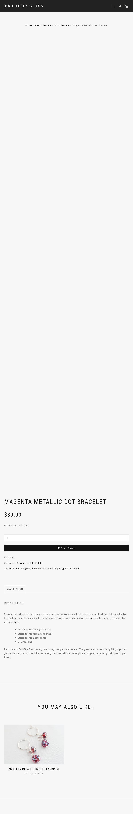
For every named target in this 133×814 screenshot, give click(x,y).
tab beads (74, 383)
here (16, 437)
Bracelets (47, 25)
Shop (37, 25)
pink (65, 383)
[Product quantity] (66, 352)
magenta (25, 383)
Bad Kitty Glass (24, 6)
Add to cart (68, 363)
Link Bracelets (63, 25)
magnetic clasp (39, 383)
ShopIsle (24, 809)
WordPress (43, 809)
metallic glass (55, 383)
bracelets (15, 383)
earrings (89, 433)
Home (28, 25)
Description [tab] (15, 403)
